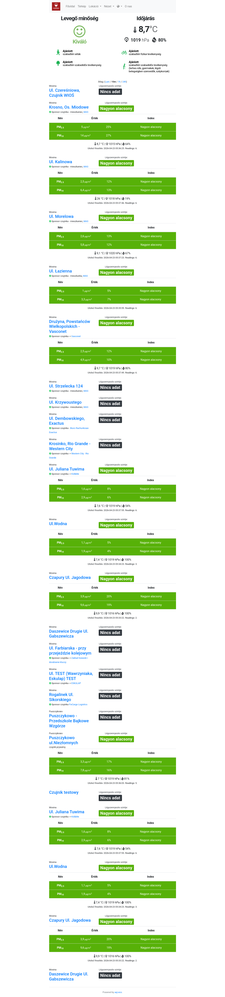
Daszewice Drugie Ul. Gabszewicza (68, 634)
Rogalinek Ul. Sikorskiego (61, 697)
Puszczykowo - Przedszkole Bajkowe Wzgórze (69, 720)
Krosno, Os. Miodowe (69, 107)
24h (124, 81)
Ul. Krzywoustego (65, 402)
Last (107, 81)
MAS (86, 112)
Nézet (109, 6)
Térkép (82, 6)
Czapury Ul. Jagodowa (70, 577)
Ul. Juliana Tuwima (66, 469)
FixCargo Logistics (78, 704)
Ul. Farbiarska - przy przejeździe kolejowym (70, 651)
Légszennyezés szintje (110, 86)
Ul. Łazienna (60, 271)
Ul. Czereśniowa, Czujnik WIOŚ (64, 93)
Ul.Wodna (58, 523)
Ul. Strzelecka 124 (66, 386)
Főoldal (70, 6)
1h (119, 81)
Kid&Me (75, 474)
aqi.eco (118, 992)
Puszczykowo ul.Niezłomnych (63, 740)
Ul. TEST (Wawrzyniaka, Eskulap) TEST (71, 676)
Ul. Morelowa (61, 216)
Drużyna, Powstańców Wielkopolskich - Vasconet (69, 326)
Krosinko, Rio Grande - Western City (70, 446)
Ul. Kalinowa (60, 161)
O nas (128, 6)
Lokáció (95, 6)
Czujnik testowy (64, 792)
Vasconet (76, 336)
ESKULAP (76, 683)
